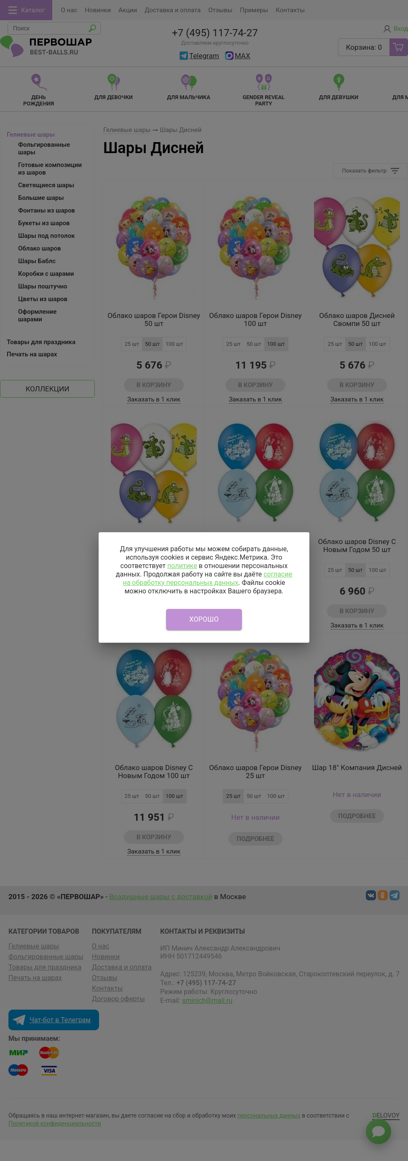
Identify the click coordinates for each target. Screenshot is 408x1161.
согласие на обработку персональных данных (207, 578)
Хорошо (204, 619)
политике (182, 566)
